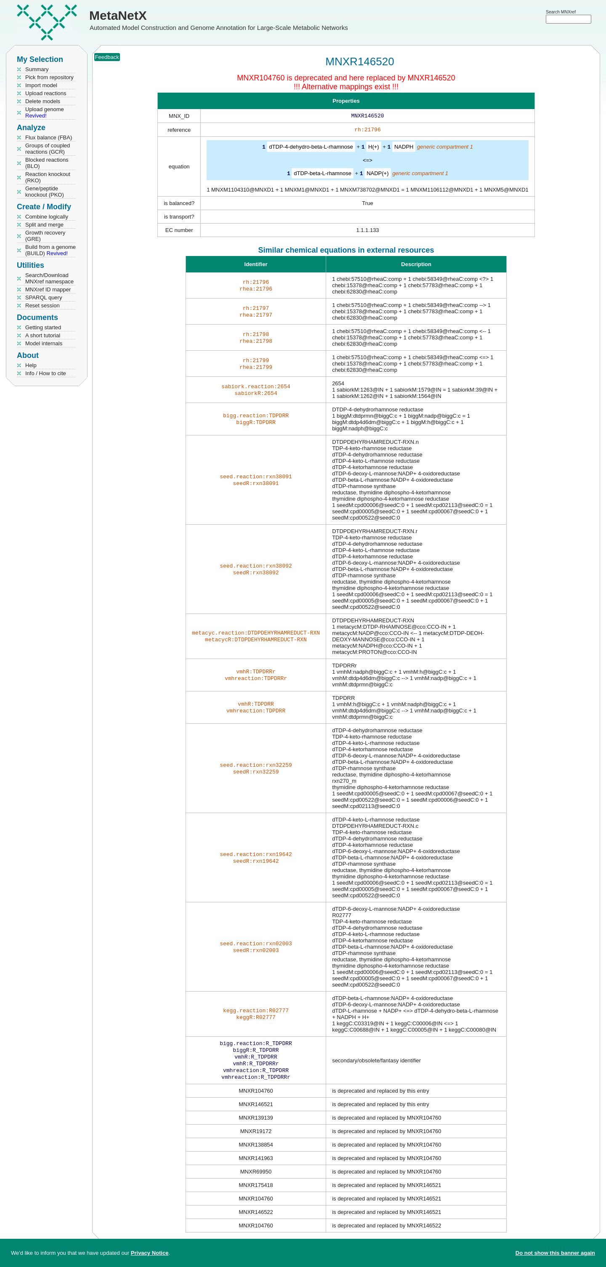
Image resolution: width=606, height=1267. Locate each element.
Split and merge (44, 224)
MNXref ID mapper (48, 289)
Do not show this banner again (555, 1253)
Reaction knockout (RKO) (47, 177)
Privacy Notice (150, 1253)
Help (31, 365)
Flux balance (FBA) (48, 137)
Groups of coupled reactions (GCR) (47, 148)
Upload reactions (45, 93)
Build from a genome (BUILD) (50, 250)
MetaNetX (118, 15)
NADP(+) (377, 174)
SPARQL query (43, 297)
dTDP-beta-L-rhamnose (322, 174)
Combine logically (46, 216)
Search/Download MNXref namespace (49, 278)
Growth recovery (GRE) (45, 235)
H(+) (373, 148)
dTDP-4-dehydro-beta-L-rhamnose (311, 148)
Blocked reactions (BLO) (47, 163)
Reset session (42, 305)
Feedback (107, 57)
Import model (41, 85)
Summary (37, 69)
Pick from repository (49, 77)
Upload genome (44, 112)
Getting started (43, 327)
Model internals (43, 343)
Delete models (42, 101)
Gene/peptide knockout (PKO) (44, 191)
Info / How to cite (45, 373)
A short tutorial (42, 335)
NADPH (404, 148)
